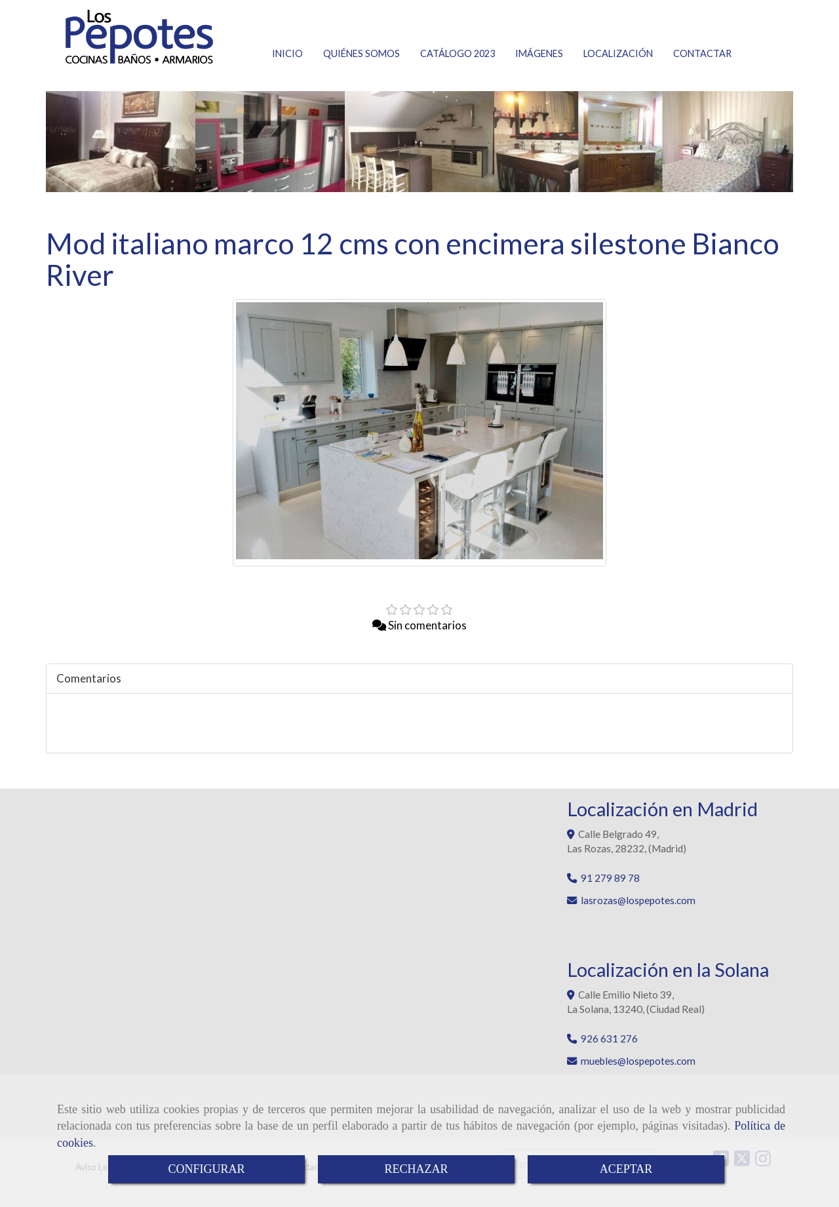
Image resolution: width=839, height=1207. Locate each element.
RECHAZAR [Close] (416, 1169)
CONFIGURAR (206, 1169)
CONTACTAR (702, 53)
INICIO (287, 53)
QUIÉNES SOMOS (361, 53)
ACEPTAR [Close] (626, 1169)
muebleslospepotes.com (638, 1061)
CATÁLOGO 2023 (457, 53)
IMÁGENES (539, 53)
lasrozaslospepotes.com (638, 900)
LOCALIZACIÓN (618, 53)
